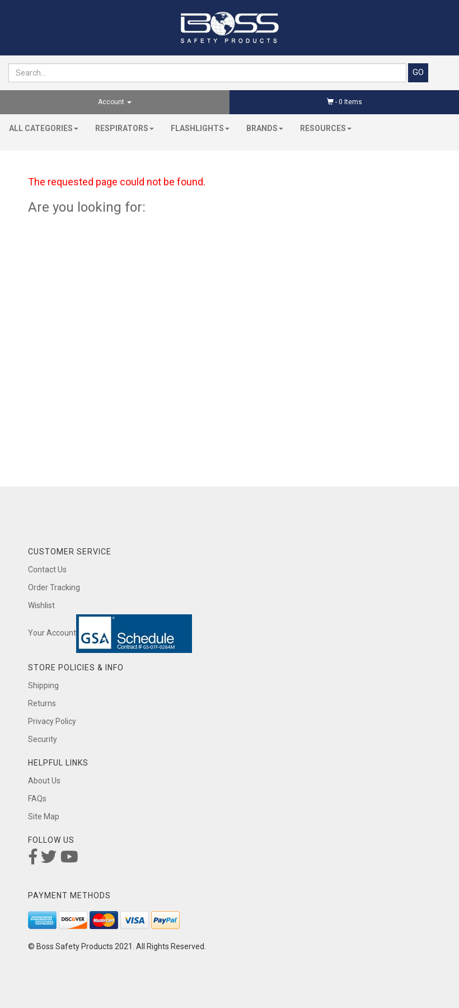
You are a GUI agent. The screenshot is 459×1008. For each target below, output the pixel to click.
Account (115, 102)
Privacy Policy (52, 721)
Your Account (52, 632)
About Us (44, 780)
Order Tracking (54, 587)
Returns (42, 703)
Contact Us (47, 569)
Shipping (43, 685)
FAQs (37, 798)
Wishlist (41, 605)
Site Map (43, 816)
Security (42, 739)
